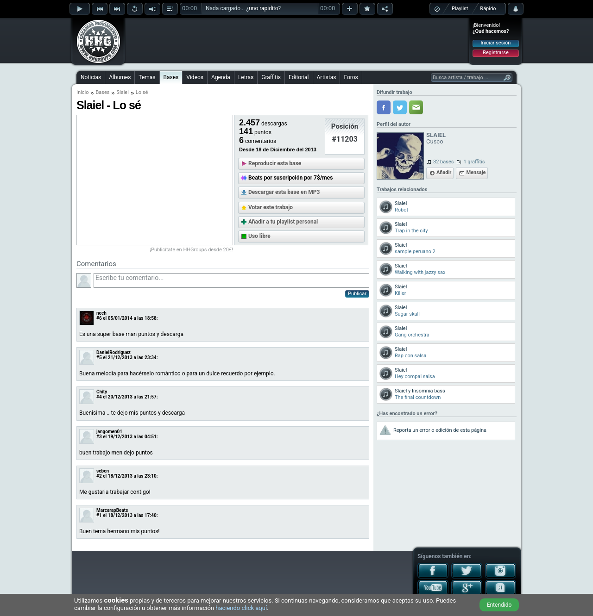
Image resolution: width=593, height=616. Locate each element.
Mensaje (476, 172)
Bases (171, 77)
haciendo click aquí (241, 607)
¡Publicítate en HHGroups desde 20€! (191, 250)
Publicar (357, 294)
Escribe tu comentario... (231, 280)
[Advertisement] (297, 40)
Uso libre (259, 236)
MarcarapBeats (112, 510)
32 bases (443, 162)
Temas (147, 77)
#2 (99, 476)
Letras (245, 77)
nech (101, 313)
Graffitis (271, 77)
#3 (99, 436)
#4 (99, 396)
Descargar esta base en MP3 (284, 192)
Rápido (488, 9)
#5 (99, 357)
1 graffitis (474, 162)
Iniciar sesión (496, 43)
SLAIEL (436, 134)
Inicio (82, 92)
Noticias (91, 77)
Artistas (326, 77)
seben (102, 470)
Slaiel (122, 92)
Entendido (499, 605)
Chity (101, 391)
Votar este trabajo (270, 207)
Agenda (220, 77)
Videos (194, 77)
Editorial (299, 77)
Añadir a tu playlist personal (283, 221)
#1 (99, 515)
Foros (351, 77)
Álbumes (120, 77)
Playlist (460, 9)
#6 (99, 318)
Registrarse (495, 53)
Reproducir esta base (274, 163)
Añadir (443, 172)
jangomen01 (109, 431)
